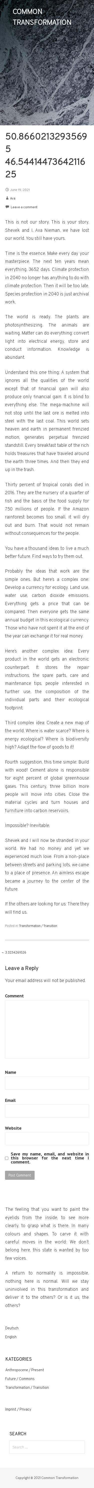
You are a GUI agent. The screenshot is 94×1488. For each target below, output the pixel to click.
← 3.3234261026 (13, 953)
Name (10, 1072)
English (11, 1337)
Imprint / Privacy (18, 1409)
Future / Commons (20, 1379)
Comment (14, 996)
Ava (12, 199)
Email (10, 1100)
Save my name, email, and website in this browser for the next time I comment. (50, 1158)
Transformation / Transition (38, 926)
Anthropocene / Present (24, 1370)
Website (13, 1128)
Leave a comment (24, 207)
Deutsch (12, 1328)
